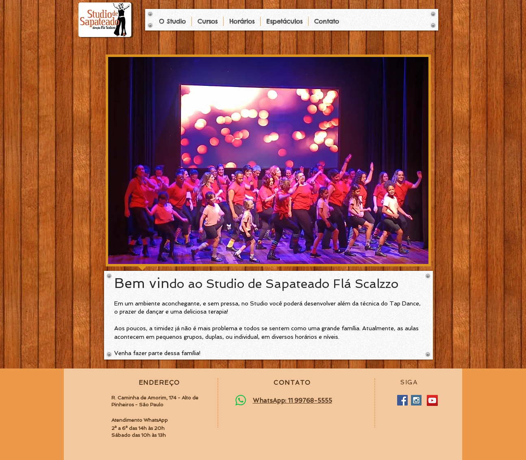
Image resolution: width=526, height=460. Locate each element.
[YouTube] (432, 400)
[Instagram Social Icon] (416, 400)
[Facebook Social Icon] (402, 400)
